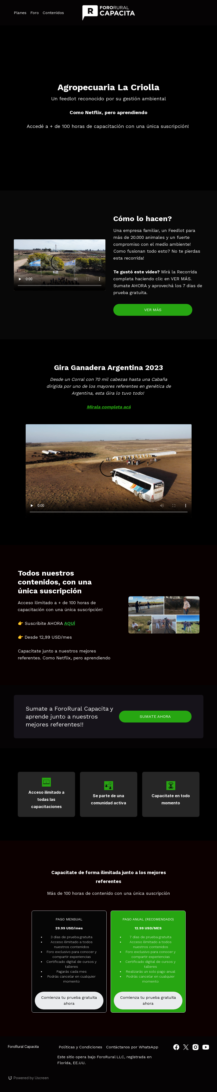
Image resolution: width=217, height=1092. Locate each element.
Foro (34, 12)
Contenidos (53, 12)
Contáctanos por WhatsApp (132, 1047)
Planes (20, 12)
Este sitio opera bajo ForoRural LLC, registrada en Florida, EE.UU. (104, 1060)
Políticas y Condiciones (80, 1047)
